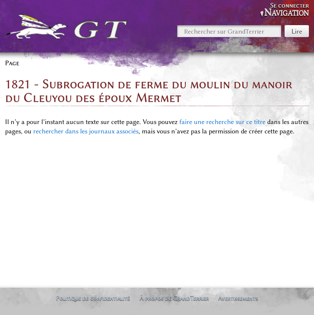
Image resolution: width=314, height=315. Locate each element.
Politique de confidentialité (93, 298)
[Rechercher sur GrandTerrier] (229, 31)
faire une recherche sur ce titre (222, 122)
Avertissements (238, 298)
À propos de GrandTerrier (174, 298)
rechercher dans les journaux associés (85, 131)
